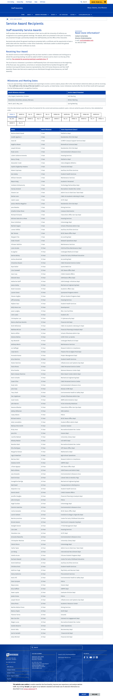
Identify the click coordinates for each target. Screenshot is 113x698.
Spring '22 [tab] (20, 118)
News (36, 2)
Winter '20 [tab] (83, 118)
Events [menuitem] (53, 14)
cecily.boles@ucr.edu (86, 40)
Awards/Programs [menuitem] (41, 14)
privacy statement (29, 689)
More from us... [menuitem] (97, 2)
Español (9, 679)
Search (85, 2)
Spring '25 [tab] (38, 114)
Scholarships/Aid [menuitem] (84, 14)
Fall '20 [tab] (65, 118)
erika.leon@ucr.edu (37, 668)
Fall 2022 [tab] (12, 118)
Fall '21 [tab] (39, 118)
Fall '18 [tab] (20, 123)
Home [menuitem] (22, 14)
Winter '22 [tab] (30, 118)
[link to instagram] (94, 657)
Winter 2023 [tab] (96, 114)
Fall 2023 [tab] (76, 114)
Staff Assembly (28, 8)
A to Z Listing (10, 2)
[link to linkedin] (97, 657)
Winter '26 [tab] (21, 114)
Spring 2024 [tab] (57, 114)
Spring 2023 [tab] (86, 114)
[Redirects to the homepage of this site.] (7, 19)
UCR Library (10, 667)
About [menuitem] (29, 14)
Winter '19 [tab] (12, 123)
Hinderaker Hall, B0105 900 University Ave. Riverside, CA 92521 (38, 658)
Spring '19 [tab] (100, 118)
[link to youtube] (90, 657)
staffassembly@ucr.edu (38, 665)
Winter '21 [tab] (56, 118)
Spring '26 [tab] (12, 114)
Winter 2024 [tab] (67, 114)
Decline (94, 694)
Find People (29, 2)
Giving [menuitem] (73, 14)
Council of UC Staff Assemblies (67, 654)
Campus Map (20, 2)
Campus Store (11, 673)
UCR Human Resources (64, 657)
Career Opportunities (13, 676)
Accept (84, 694)
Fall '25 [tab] (30, 114)
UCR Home (42, 2)
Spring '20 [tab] (74, 118)
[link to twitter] (87, 657)
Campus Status (11, 670)
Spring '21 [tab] (47, 118)
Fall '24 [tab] (47, 114)
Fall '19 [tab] (92, 118)
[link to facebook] (84, 657)
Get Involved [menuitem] (63, 14)
